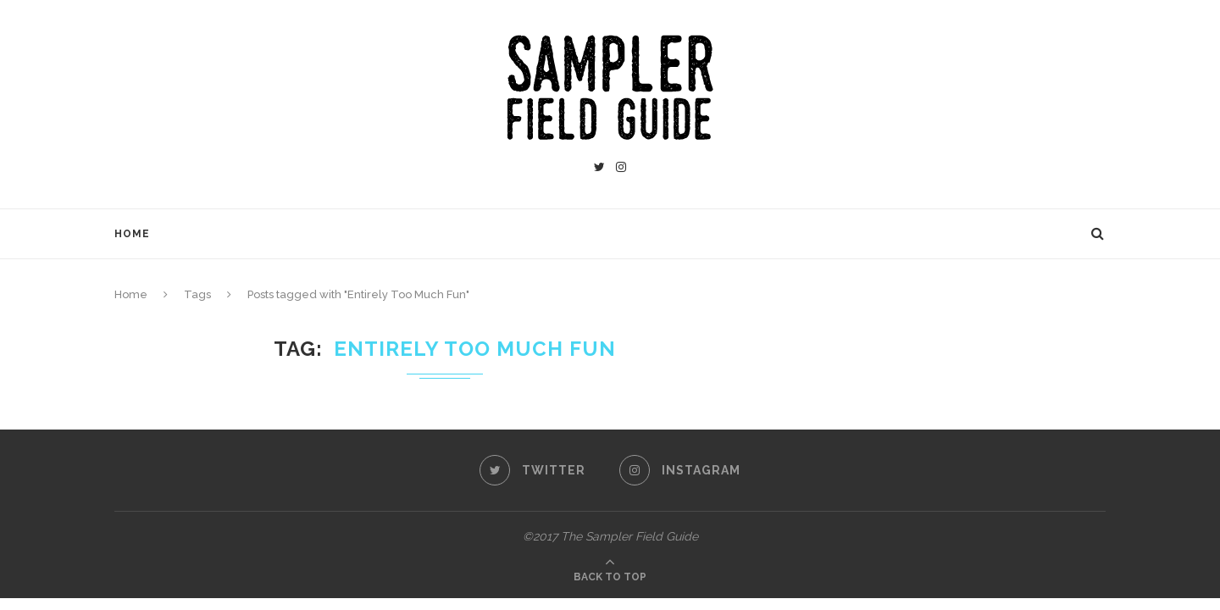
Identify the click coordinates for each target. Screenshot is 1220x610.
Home (132, 234)
